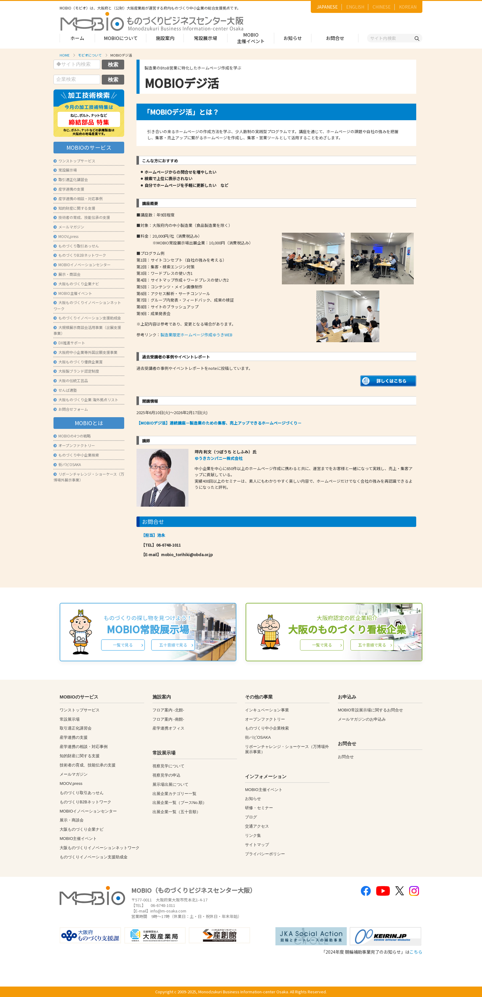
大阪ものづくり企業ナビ (76, 283)
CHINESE (382, 7)
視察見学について (168, 766)
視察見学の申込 (166, 775)
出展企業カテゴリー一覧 (174, 793)
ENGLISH (355, 7)
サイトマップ (257, 844)
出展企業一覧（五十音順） (176, 811)
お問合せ (335, 38)
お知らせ (292, 38)
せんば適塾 (65, 390)
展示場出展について (170, 784)
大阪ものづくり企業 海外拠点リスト (85, 399)
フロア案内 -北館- (168, 710)
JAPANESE (327, 7)
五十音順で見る (173, 645)
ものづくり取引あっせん (76, 245)
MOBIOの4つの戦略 (72, 435)
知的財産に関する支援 (74, 208)
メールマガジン (68, 226)
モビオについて (90, 55)
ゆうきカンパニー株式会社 (219, 458)
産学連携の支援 (68, 189)
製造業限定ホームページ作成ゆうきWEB (196, 335)
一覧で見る (123, 645)
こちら (415, 952)
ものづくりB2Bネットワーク (79, 255)
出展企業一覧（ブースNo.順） (179, 802)
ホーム (77, 38)
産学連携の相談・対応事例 (78, 198)
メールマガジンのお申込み (362, 719)
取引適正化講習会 (70, 179)
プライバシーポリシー (265, 854)
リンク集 (253, 835)
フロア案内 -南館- (168, 719)
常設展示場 (205, 38)
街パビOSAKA (67, 464)
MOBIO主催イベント (251, 37)
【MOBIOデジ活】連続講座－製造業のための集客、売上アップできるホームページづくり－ (219, 423)
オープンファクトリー (74, 445)
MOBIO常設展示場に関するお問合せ (370, 710)
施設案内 (165, 38)
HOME (64, 55)
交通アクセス (257, 826)
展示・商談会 (67, 274)
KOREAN (408, 7)
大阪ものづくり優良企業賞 (78, 361)
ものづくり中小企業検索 (76, 454)
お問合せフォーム (70, 409)
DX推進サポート (69, 342)
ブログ (251, 817)
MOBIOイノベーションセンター (82, 264)
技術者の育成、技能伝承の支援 (81, 217)
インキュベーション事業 (267, 710)
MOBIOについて (121, 38)
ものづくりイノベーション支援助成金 (87, 317)
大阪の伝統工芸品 (70, 380)
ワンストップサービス (74, 160)
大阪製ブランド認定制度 (76, 371)
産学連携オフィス (168, 728)
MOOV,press (65, 236)
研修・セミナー (259, 807)
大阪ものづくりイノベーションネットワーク (100, 847)
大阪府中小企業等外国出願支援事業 (85, 352)
